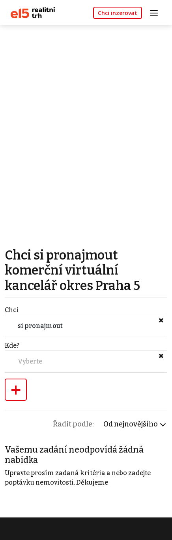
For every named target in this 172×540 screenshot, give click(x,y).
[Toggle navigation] (156, 12)
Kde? (12, 345)
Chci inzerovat (117, 13)
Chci (12, 310)
